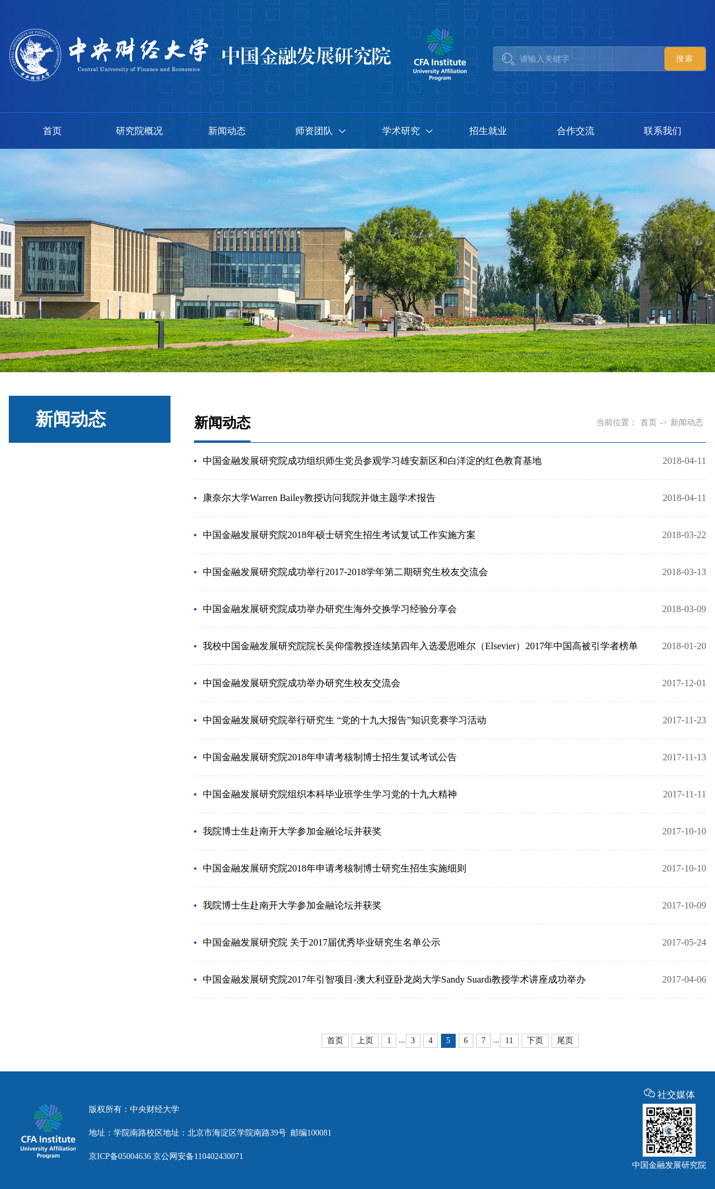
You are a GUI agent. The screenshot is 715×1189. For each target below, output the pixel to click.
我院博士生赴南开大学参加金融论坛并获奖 (292, 831)
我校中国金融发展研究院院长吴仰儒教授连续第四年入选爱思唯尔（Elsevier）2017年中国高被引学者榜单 (420, 646)
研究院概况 (139, 131)
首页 (52, 131)
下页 (535, 1040)
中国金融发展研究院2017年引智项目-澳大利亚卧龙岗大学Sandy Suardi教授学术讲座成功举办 (394, 979)
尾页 (565, 1040)
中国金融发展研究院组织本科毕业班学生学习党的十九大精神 (330, 794)
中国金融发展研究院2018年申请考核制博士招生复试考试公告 (330, 757)
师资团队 (314, 131)
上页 (365, 1040)
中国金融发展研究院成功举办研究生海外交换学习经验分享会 (330, 609)
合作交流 (575, 131)
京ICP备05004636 (120, 1156)
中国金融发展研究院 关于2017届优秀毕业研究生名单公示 (321, 942)
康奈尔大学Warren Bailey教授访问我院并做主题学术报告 (319, 498)
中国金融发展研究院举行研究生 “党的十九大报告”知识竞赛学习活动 (344, 720)
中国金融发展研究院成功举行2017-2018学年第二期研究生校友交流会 (345, 572)
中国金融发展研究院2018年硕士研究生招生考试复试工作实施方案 (339, 535)
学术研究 (401, 131)
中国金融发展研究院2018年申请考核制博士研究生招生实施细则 (334, 868)
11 (509, 1040)
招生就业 (488, 131)
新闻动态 (227, 131)
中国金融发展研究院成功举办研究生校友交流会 (301, 683)
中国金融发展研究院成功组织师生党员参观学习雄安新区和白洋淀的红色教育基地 (372, 461)
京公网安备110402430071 (198, 1156)
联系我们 (662, 131)
